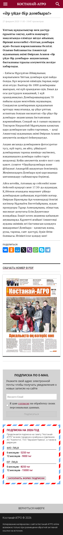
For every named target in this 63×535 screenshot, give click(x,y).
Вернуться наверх (31, 508)
